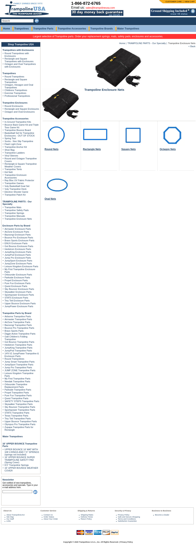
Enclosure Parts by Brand (16, 225)
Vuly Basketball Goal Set (17, 186)
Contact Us (48, 515)
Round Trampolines (14, 76)
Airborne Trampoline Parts (18, 316)
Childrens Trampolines (16, 90)
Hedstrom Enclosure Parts (18, 249)
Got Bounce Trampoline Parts (19, 342)
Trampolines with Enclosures (18, 50)
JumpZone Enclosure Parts (18, 263)
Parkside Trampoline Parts (18, 389)
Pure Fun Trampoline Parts (18, 395)
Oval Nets (50, 198)
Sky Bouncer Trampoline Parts (20, 407)
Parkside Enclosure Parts (17, 277)
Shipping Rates (87, 515)
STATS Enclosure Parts (16, 297)
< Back (191, 46)
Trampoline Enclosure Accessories (16, 176)
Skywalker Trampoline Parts (19, 404)
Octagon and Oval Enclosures (20, 112)
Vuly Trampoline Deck (16, 189)
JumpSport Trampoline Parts (19, 364)
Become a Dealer (162, 515)
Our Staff (10, 519)
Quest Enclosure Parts (16, 286)
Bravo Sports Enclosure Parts (19, 240)
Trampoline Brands (101, 28)
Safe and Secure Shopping (129, 517)
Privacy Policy (123, 515)
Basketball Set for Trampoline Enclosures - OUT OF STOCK (20, 134)
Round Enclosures (14, 106)
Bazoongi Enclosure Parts (18, 234)
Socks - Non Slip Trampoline (19, 141)
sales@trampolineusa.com (100, 7)
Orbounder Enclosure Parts (18, 274)
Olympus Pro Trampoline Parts (20, 424)
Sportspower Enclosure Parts (19, 295)
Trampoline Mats (13, 207)
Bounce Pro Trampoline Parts (19, 328)
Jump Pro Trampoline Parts (18, 367)
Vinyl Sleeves (11, 155)
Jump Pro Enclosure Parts (18, 258)
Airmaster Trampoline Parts (18, 319)
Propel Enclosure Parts (16, 280)
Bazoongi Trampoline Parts (18, 325)
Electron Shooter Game (16, 192)
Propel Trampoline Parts (17, 392)
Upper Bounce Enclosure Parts (20, 303)
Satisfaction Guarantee (127, 521)
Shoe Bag (9, 150)
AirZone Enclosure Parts (17, 232)
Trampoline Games (14, 183)
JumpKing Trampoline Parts (18, 347)
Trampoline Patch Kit (15, 195)
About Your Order (51, 519)
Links (8, 521)
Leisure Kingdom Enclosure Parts (21, 266)
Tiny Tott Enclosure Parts (17, 300)
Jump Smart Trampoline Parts (20, 361)
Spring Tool (10, 138)
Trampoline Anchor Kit (16, 147)
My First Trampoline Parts (17, 378)
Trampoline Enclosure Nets (18, 219)
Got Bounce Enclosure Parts (19, 246)
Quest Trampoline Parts (16, 398)
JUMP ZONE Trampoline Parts (20, 370)
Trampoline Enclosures (14, 102)
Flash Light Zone (13, 144)
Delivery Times (87, 517)
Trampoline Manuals (15, 216)
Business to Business (161, 511)
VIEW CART (189, 2)
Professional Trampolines (17, 96)
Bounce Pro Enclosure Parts (19, 237)
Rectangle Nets (92, 149)
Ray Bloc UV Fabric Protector (19, 180)
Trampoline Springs (14, 213)
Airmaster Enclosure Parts (18, 229)
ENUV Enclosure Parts (16, 243)
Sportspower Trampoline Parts (20, 410)
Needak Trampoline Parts (17, 381)
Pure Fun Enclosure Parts (18, 283)
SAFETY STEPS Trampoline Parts (22, 401)
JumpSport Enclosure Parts (18, 260)
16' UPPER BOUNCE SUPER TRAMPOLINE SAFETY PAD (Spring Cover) (20, 460)
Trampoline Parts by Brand (16, 313)
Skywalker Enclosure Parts (18, 292)
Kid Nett (9, 172)
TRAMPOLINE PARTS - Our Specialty (147, 43)
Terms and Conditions (127, 519)
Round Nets (51, 149)
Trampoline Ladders (15, 153)
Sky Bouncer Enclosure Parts (19, 289)
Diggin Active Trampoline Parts (20, 333)
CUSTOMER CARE (173, 2)
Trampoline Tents (13, 169)
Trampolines (21, 28)
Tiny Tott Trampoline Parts (18, 418)
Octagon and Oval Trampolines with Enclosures (20, 65)
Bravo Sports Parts (14, 331)
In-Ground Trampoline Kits (18, 122)
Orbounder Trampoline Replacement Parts (16, 385)
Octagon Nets (168, 149)
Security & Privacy (123, 511)
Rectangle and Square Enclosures (22, 109)
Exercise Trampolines (15, 93)
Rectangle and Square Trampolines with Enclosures (19, 60)
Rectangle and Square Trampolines (16, 80)
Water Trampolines (128, 28)
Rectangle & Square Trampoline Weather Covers (21, 165)
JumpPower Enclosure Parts (19, 306)
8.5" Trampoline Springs (17, 465)
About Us (7, 511)
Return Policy (86, 519)
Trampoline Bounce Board (18, 130)
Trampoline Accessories (72, 28)
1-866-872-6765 (85, 3)
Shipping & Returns (86, 511)
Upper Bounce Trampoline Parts (21, 421)
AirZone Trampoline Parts (17, 322)
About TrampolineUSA (15, 515)
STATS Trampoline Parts (17, 413)
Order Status (49, 517)
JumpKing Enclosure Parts (18, 252)
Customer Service (48, 511)
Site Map (10, 517)
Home (6, 28)
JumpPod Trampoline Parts (18, 350)
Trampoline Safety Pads (17, 210)
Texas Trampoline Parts (16, 415)
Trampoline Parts (43, 28)
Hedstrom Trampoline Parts (18, 345)
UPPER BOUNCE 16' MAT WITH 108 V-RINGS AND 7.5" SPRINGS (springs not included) (22, 452)
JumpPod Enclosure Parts (18, 255)
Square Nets (128, 149)
